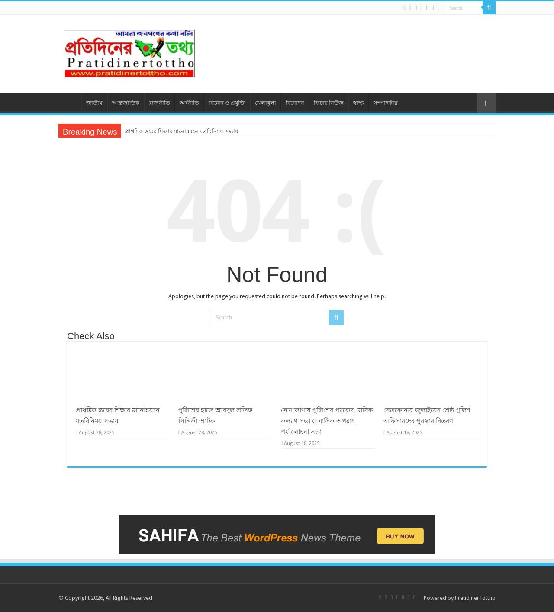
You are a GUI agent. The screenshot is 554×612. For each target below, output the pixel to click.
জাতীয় (94, 103)
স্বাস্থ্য (358, 103)
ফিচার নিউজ (329, 103)
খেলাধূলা (265, 103)
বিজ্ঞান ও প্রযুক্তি (227, 103)
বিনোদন (295, 103)
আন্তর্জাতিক (125, 103)
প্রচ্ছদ (69, 102)
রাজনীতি (159, 103)
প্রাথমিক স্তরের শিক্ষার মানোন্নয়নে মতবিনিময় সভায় (181, 131)
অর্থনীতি (189, 103)
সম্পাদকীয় (386, 103)
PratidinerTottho (475, 598)
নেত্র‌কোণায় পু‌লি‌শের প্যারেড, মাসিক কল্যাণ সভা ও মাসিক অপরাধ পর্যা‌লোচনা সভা (327, 421)
